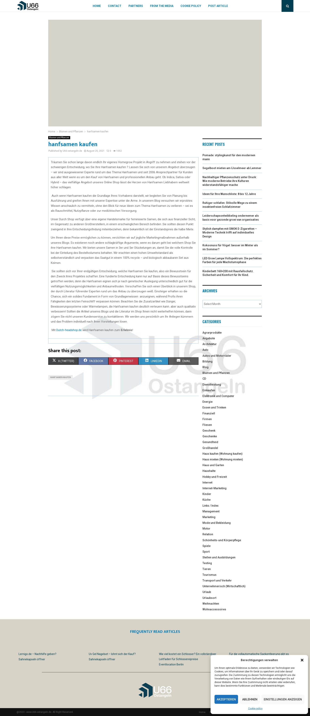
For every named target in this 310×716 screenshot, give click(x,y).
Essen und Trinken (214, 407)
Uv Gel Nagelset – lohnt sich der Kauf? (112, 654)
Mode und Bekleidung (216, 522)
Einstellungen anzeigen (283, 699)
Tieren (206, 569)
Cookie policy (255, 708)
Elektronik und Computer (218, 396)
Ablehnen (249, 699)
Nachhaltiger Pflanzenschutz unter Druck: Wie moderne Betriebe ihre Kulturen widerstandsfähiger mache (229, 181)
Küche (206, 499)
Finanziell (208, 413)
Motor (206, 528)
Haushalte (208, 470)
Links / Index (210, 505)
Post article (218, 6)
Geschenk (208, 430)
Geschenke (209, 436)
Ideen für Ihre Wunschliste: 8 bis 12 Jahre (229, 194)
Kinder (206, 494)
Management (210, 511)
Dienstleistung (211, 384)
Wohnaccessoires (214, 609)
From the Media (161, 6)
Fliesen (207, 424)
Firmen (207, 419)
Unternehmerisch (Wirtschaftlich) (224, 586)
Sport (206, 551)
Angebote (208, 338)
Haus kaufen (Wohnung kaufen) (222, 453)
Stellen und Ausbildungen (218, 557)
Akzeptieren (226, 699)
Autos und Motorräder (216, 355)
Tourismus (209, 574)
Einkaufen (208, 390)
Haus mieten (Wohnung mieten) (222, 459)
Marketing (208, 517)
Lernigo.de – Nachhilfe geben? (37, 654)
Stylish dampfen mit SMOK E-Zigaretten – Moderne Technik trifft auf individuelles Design (229, 232)
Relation (207, 534)
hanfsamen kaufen (60, 377)
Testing (207, 563)
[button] (302, 660)
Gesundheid (210, 442)
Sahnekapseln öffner (32, 659)
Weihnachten (210, 603)
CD (204, 378)
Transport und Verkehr (217, 580)
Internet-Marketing (214, 488)
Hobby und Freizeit (214, 476)
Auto (205, 349)
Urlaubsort (209, 597)
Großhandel (210, 448)
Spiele (206, 546)
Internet (207, 482)
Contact (114, 6)
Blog (205, 367)
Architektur (209, 344)
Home (97, 6)
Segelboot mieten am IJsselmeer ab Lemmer (231, 168)
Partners (136, 6)
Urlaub (206, 592)
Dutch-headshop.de (69, 330)
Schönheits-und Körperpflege (221, 540)
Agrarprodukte (212, 332)
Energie (207, 401)
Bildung (207, 361)
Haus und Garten (213, 465)
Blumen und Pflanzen (59, 137)
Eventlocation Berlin (171, 664)
